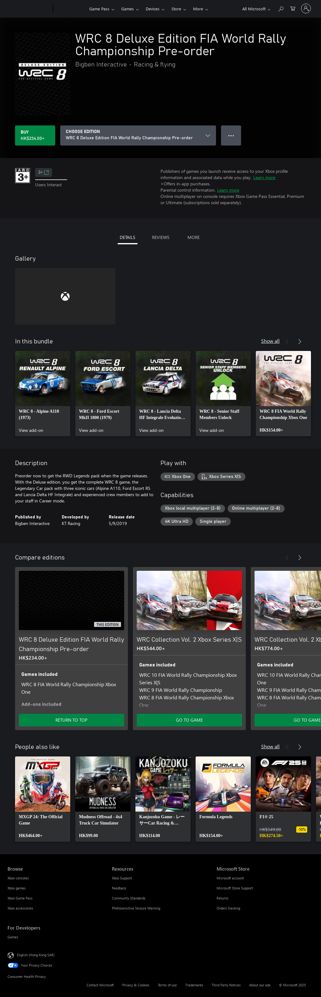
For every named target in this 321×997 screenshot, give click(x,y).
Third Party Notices (226, 985)
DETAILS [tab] (127, 237)
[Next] (299, 341)
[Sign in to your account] (305, 8)
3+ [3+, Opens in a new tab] (43, 172)
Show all (270, 340)
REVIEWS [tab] (160, 237)
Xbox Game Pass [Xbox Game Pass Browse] (20, 898)
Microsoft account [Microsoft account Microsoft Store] (230, 878)
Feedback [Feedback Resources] (119, 888)
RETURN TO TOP (71, 720)
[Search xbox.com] (280, 8)
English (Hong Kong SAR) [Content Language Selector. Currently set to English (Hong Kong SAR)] (36, 955)
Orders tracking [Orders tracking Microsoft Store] (228, 908)
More (198, 8)
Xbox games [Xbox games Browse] (17, 888)
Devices (153, 8)
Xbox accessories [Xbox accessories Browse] (20, 908)
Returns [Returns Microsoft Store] (223, 898)
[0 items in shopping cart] (292, 8)
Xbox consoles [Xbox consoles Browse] (18, 878)
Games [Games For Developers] (13, 937)
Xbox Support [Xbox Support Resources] (122, 878)
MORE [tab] (193, 237)
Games (127, 8)
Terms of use (167, 985)
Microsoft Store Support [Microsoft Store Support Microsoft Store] (235, 888)
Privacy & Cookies (136, 985)
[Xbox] (70, 8)
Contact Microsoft (100, 985)
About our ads (260, 985)
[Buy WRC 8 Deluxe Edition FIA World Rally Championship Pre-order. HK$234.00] (35, 135)
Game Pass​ (99, 8)
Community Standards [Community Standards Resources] (128, 898)
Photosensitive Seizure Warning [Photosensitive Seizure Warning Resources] (136, 908)
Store (176, 8)
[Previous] (287, 341)
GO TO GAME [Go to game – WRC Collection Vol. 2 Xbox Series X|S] (189, 720)
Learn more (264, 177)
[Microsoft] (29, 8)
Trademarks (194, 985)
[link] (42, 393)
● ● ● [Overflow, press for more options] (231, 135)
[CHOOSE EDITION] (138, 135)
